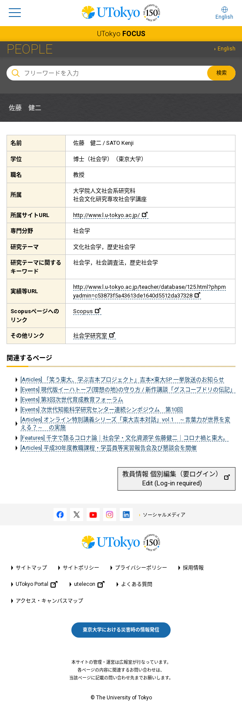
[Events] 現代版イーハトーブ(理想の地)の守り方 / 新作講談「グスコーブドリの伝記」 (127, 389)
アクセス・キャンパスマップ (49, 601)
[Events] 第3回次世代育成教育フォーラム (71, 399)
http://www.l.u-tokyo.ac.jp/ (110, 215)
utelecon (89, 584)
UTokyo (121, 34)
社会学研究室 (94, 335)
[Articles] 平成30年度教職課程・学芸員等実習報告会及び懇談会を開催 (108, 448)
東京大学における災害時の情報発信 (121, 630)
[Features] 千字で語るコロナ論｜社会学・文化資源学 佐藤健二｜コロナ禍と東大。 (124, 438)
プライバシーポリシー (141, 568)
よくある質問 (136, 584)
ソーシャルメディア (164, 515)
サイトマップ (31, 568)
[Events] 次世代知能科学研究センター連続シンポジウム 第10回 (101, 409)
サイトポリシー (81, 568)
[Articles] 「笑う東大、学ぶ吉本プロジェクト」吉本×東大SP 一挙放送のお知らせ (122, 379)
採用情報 (193, 568)
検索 (221, 73)
